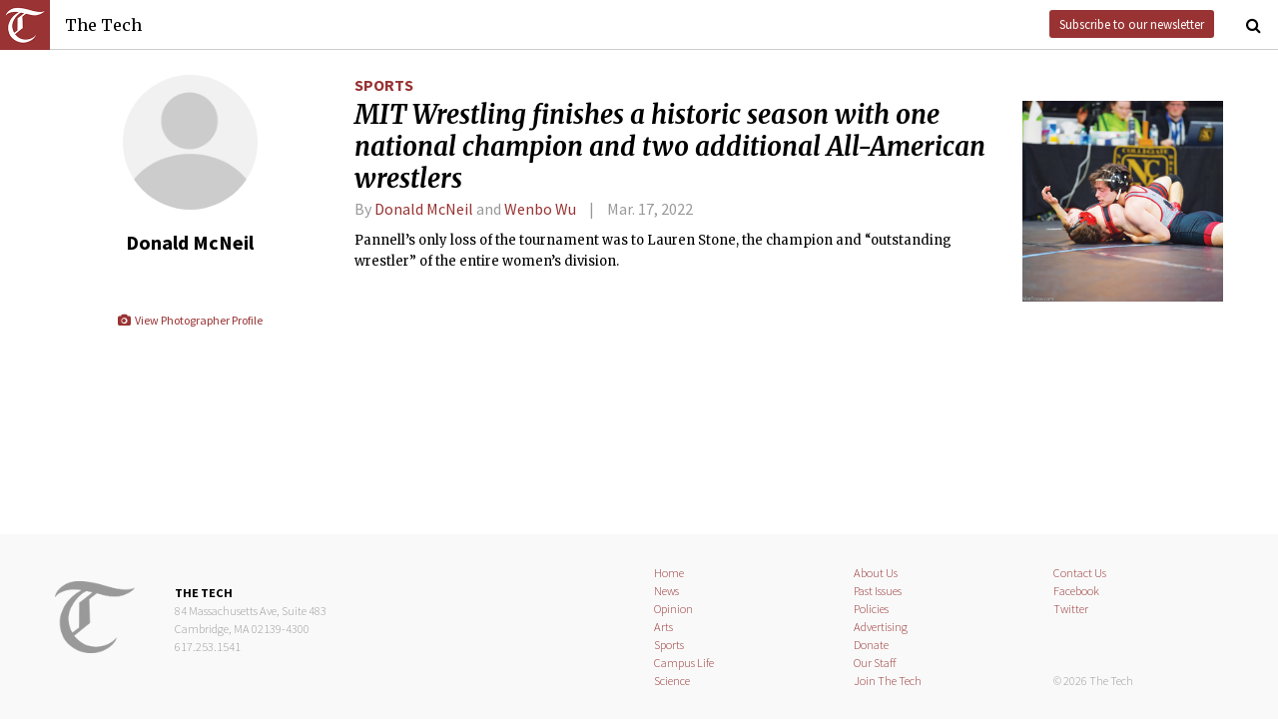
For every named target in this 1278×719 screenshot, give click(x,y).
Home (669, 572)
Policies (871, 608)
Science (672, 680)
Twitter (1070, 608)
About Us (876, 572)
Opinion (673, 608)
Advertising (881, 626)
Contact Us (1079, 572)
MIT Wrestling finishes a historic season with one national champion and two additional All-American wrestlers (669, 147)
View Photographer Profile (189, 320)
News (666, 590)
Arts (663, 626)
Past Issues (878, 590)
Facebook (1076, 590)
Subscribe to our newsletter (1131, 24)
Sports (383, 85)
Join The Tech (888, 680)
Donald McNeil (423, 209)
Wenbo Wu (540, 209)
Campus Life (684, 662)
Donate (871, 644)
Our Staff (875, 662)
